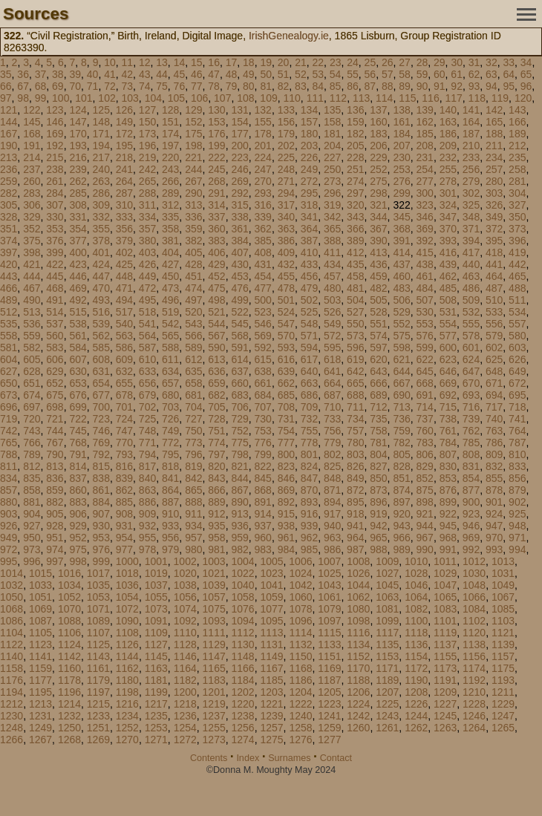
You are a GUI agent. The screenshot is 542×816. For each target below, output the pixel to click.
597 (378, 347)
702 (147, 407)
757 (355, 431)
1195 (40, 692)
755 (309, 431)
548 (309, 324)
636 (216, 371)
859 (54, 490)
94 (491, 86)
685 (286, 395)
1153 (387, 656)
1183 (214, 680)
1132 (300, 644)
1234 (127, 716)
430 (239, 264)
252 (378, 169)
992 (471, 549)
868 (263, 490)
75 (162, 86)
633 (147, 371)
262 (77, 181)
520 (193, 312)
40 (93, 74)
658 (193, 383)
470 (101, 288)
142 (494, 110)
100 (60, 98)
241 (124, 169)
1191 (445, 680)
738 (448, 419)
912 (216, 514)
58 (405, 74)
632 (124, 371)
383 (216, 241)
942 (378, 526)
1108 (127, 633)
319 (332, 205)
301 (448, 193)
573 (355, 336)
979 (170, 549)
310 (124, 205)
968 (448, 538)
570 (286, 336)
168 (31, 134)
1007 (329, 561)
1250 (69, 728)
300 (425, 193)
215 (54, 157)
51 (284, 74)
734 (355, 419)
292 (239, 193)
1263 (445, 728)
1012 (474, 561)
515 (77, 312)
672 (517, 383)
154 (239, 122)
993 (494, 549)
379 (124, 241)
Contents (208, 758)
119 (500, 98)
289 (170, 193)
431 (263, 264)
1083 (445, 609)
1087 (40, 621)
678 (124, 395)
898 (425, 502)
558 (8, 336)
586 (124, 347)
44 (162, 74)
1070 (69, 609)
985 (309, 549)
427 (170, 264)
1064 (416, 597)
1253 (156, 728)
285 (77, 193)
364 (309, 229)
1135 (387, 644)
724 (124, 419)
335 (170, 217)
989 (401, 549)
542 (170, 324)
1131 (271, 644)
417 (471, 252)
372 (494, 229)
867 (239, 490)
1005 (271, 561)
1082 (416, 609)
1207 (387, 692)
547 (286, 324)
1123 (40, 644)
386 (286, 241)
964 (355, 538)
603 (517, 347)
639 (286, 371)
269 (239, 181)
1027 (387, 573)
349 (494, 217)
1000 (127, 561)
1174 (474, 668)
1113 (271, 633)
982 (239, 549)
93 (474, 86)
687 (332, 395)
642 (355, 371)
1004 (242, 561)
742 (8, 431)
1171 (387, 668)
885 (124, 502)
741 (517, 419)
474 (193, 288)
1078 (300, 609)
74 (145, 86)
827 (378, 466)
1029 (445, 573)
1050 (11, 597)
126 (124, 110)
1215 (98, 704)
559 (31, 336)
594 (309, 347)
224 (263, 157)
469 (77, 288)
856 (517, 478)
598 (401, 347)
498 (216, 300)
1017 (98, 573)
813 (54, 466)
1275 (271, 739)
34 (526, 62)
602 (494, 347)
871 (332, 490)
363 (286, 229)
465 (517, 276)
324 (448, 205)
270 (263, 181)
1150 (300, 656)
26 (388, 62)
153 (216, 122)
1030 (474, 573)
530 (425, 312)
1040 (243, 585)
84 (318, 86)
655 (124, 383)
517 (124, 312)
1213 (40, 704)
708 (286, 407)
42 (128, 74)
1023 (271, 573)
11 (128, 62)
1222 (300, 704)
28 (422, 62)
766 (31, 442)
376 (54, 241)
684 (263, 395)
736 (401, 419)
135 (332, 110)
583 (54, 347)
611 (170, 359)
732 (309, 419)
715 (448, 407)
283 (31, 193)
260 (31, 181)
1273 (214, 739)
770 (124, 442)
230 (401, 157)
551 (378, 324)
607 (77, 359)
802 (332, 454)
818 (170, 466)
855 (494, 478)
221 (193, 157)
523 (263, 312)
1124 (69, 644)
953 (101, 538)
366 (355, 229)
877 (471, 490)
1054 (127, 597)
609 (124, 359)
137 (378, 110)
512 (8, 312)
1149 (271, 656)
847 (309, 478)
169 (54, 134)
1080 (358, 609)
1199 (156, 692)
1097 (329, 621)
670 (471, 383)
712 (378, 407)
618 (332, 359)
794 (147, 454)
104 (153, 98)
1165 (214, 668)
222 (216, 157)
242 (147, 169)
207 (401, 145)
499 (239, 300)
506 (401, 300)
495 (147, 300)
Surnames (289, 758)
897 (401, 502)
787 (517, 442)
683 (239, 395)
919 (378, 514)
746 (101, 431)
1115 (329, 633)
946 (471, 526)
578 (471, 336)
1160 (69, 668)
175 (193, 134)
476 (239, 288)
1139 (503, 644)
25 (370, 62)
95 (509, 86)
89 (405, 86)
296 (332, 193)
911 (193, 514)
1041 (271, 585)
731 (286, 419)
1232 (69, 716)
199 (216, 145)
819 (193, 466)
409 (286, 252)
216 (77, 157)
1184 (243, 680)
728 (216, 419)
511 (517, 300)
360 (216, 229)
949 (8, 538)
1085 (503, 609)
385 (263, 241)
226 (309, 157)
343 (355, 217)
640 (309, 371)
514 (54, 312)
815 (101, 466)
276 (401, 181)
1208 (416, 692)
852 (425, 478)
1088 (69, 621)
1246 (474, 716)
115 (407, 98)
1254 (185, 728)
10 (110, 62)
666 (378, 383)
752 (239, 431)
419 (517, 252)
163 (448, 122)
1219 (214, 704)
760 (425, 431)
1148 (243, 656)
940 (332, 526)
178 (263, 134)
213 (8, 157)
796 (193, 454)
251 (355, 169)
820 (216, 466)
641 (332, 371)
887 (170, 502)
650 (8, 383)
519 (170, 312)
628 (31, 371)
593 (286, 347)
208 (425, 145)
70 (75, 86)
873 (378, 490)
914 (263, 514)
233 (471, 157)
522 (239, 312)
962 (309, 538)
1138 (474, 644)
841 (170, 478)
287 (124, 193)
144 (8, 122)
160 (378, 122)
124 (77, 110)
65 (526, 74)
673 (8, 395)
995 (8, 561)
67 (23, 86)
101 (83, 98)
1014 (11, 573)
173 (147, 134)
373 (517, 229)
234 (494, 157)
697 (31, 407)
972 (8, 549)
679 (147, 395)
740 (494, 419)
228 (355, 157)
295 (309, 193)
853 (448, 478)
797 (216, 454)
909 (147, 514)
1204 (300, 692)
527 (355, 312)
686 (309, 395)
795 (170, 454)
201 (263, 145)
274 (355, 181)
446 (77, 276)
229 (378, 157)
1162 (127, 668)
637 (239, 371)
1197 (98, 692)
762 (471, 431)
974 (54, 549)
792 (101, 454)
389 (355, 241)
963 (332, 538)
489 (8, 300)
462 (448, 276)
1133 (329, 644)
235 (517, 157)
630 (77, 371)
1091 (156, 621)
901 (494, 502)
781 (378, 442)
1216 (127, 704)
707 (263, 407)
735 (378, 419)
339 (263, 217)
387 (309, 241)
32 (491, 62)
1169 (329, 668)
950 (31, 538)
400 (77, 252)
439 (448, 264)
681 (193, 395)
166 (517, 122)
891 (263, 502)
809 (494, 454)
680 (170, 395)
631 (101, 371)
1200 (185, 692)
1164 (185, 668)
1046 (416, 585)
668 (425, 383)
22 (318, 62)
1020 (185, 573)
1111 (214, 633)
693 (471, 395)
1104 (11, 633)
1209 (445, 692)
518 (147, 312)
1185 (271, 680)
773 (193, 442)
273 (332, 181)
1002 (185, 561)
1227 (445, 704)
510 (494, 300)
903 (8, 514)
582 (31, 347)
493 (101, 300)
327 (517, 205)
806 (425, 454)
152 (193, 122)
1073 (156, 609)
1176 (11, 680)
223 (239, 157)
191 (31, 145)
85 (336, 86)
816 (124, 466)
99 (41, 98)
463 (471, 276)
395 (494, 241)
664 (332, 383)
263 (101, 181)
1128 (185, 644)
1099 (387, 621)
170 (77, 134)
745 (77, 431)
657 (170, 383)
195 (124, 145)
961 (286, 538)
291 (216, 193)
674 (31, 395)
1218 (185, 704)
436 (378, 264)
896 (378, 502)
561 (77, 336)
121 (8, 110)
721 (54, 419)
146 (54, 122)
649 (517, 371)
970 (494, 538)
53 (318, 74)
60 (439, 74)
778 (309, 442)
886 (147, 502)
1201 (214, 692)
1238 (243, 716)
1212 (11, 704)
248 (286, 169)
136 (355, 110)
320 (355, 205)
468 (54, 288)
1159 (40, 668)
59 (422, 74)
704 (193, 407)
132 (263, 110)
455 (286, 276)
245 (216, 169)
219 (147, 157)
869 (286, 490)
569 (263, 336)
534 (517, 312)
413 (378, 252)
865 (193, 490)
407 (239, 252)
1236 (185, 716)
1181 (156, 680)
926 (8, 526)
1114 (300, 633)
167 (8, 134)
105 (176, 98)
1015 (40, 573)
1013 (503, 561)
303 (494, 193)
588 (170, 347)
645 (425, 371)
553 (425, 324)
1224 (358, 704)
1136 (416, 644)
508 (448, 300)
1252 (127, 728)
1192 (474, 680)
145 (31, 122)
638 (263, 371)
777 (286, 442)
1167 (271, 668)
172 (124, 134)
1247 (503, 716)
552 (401, 324)
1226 (416, 704)
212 (517, 145)
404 (170, 252)
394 (471, 241)
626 (517, 359)
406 (216, 252)
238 (54, 169)
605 (31, 359)
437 (401, 264)
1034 (69, 585)
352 (31, 229)
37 (41, 74)
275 (378, 181)
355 (101, 229)
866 (216, 490)
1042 (300, 585)
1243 (387, 716)
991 (448, 549)
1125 (98, 644)
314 (216, 205)
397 (8, 252)
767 (54, 442)
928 (54, 526)
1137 (445, 644)
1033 (40, 585)
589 (193, 347)
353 (54, 229)
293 (263, 193)
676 (77, 395)
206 (378, 145)
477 (263, 288)
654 (101, 383)
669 (448, 383)
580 (517, 336)
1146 (185, 656)
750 (193, 431)
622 (425, 359)
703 (170, 407)
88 (388, 86)
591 (239, 347)
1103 (503, 621)
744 (54, 431)
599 (425, 347)
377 (77, 241)
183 (378, 134)
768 (77, 442)
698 (54, 407)
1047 (445, 585)
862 (124, 490)
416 (448, 252)
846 (286, 478)
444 (31, 276)
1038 (185, 585)
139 (425, 110)
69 (58, 86)
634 (170, 371)
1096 (300, 621)
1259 (329, 728)
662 (286, 383)
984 (286, 549)
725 (147, 419)
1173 (445, 668)
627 (8, 371)
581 (8, 347)
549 (332, 324)
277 (425, 181)
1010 (416, 561)
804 (378, 454)
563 (124, 336)
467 (31, 288)
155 (263, 122)
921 (425, 514)
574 (378, 336)
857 (8, 490)
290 (193, 193)
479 (309, 288)
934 (193, 526)
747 (124, 431)
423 (77, 264)
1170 (358, 668)
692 (448, 395)
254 (425, 169)
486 (471, 288)
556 (494, 324)
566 (193, 336)
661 (263, 383)
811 (8, 466)
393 (448, 241)
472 (147, 288)
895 (355, 502)
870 (309, 490)
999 (101, 561)
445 (54, 276)
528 (378, 312)
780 (355, 442)
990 (425, 549)
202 (286, 145)
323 (425, 205)
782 (401, 442)
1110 (185, 633)
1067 (503, 597)
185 (425, 134)
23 (336, 62)
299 (401, 193)
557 (517, 324)
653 (77, 383)
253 (401, 169)
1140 (11, 656)
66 (6, 86)
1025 (329, 573)
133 (286, 110)
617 (309, 359)
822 (263, 466)
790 (54, 454)
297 (355, 193)
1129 (214, 644)
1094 (243, 621)
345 (401, 217)
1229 (503, 704)
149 (124, 122)
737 (425, 419)
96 (526, 86)
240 (101, 169)
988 (378, 549)
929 (77, 526)
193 (77, 145)
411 (332, 252)
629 (54, 371)
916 (309, 514)
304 (517, 193)
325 (471, 205)
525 (309, 312)
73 (128, 86)
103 (130, 98)
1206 (358, 692)
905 (54, 514)
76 (180, 86)
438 (425, 264)
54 (336, 74)
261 (54, 181)
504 (355, 300)
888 (193, 502)
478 (286, 288)
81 (266, 86)
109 (268, 98)
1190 (416, 680)
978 (147, 549)
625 (494, 359)
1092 (185, 621)
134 (309, 110)
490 (31, 300)
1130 (243, 644)
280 (494, 181)
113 (361, 98)
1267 (40, 739)
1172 (416, 668)
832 (494, 466)
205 (355, 145)
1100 (416, 621)
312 (170, 205)
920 (401, 514)
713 (401, 407)
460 (401, 276)
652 (54, 383)
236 (8, 169)
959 (239, 538)
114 (384, 98)
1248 (11, 728)
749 (170, 431)
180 (309, 134)
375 (31, 241)
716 (471, 407)
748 (147, 431)
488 (517, 288)
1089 (98, 621)
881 (31, 502)
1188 (358, 680)
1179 (98, 680)
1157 (503, 656)
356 (124, 229)
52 (301, 74)
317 (286, 205)
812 (31, 466)
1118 (416, 633)
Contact (336, 758)
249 (309, 169)
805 (401, 454)
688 (355, 395)
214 (31, 157)
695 (517, 395)
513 (31, 312)
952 (77, 538)
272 (309, 181)
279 (471, 181)
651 (31, 383)
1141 (40, 656)
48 (232, 74)
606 (54, 359)
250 (332, 169)
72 (110, 86)
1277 (329, 739)
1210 (474, 692)
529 (401, 312)
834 (8, 478)
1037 (156, 585)
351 (8, 229)
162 (425, 122)
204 (332, 145)
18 (249, 62)
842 (193, 478)
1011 (445, 561)
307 (54, 205)
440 (471, 264)
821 (239, 466)
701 (124, 407)
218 (124, 157)
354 (77, 229)
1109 (156, 633)
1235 (156, 716)
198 (193, 145)
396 (517, 241)
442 (517, 264)
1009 (387, 561)
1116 (358, 633)
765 (8, 442)
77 (197, 86)
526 (332, 312)
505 (378, 300)
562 (101, 336)
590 (216, 347)
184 (401, 134)
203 (309, 145)
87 (370, 86)
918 (355, 514)
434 (332, 264)
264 (124, 181)
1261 (387, 728)
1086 (11, 621)
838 (101, 478)
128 (170, 110)
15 (197, 62)
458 (355, 276)
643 (378, 371)
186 (448, 134)
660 (239, 383)
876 (448, 490)
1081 (387, 609)
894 (332, 502)
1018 (127, 573)
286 (101, 193)
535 (8, 324)
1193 (503, 680)
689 (378, 395)
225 (286, 157)
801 (309, 454)
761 (448, 431)
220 (170, 157)
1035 (98, 585)
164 (471, 122)
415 (425, 252)
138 (401, 110)
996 (31, 561)
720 (31, 419)
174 (170, 134)
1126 (127, 644)
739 (471, 419)
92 (457, 86)
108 (245, 98)
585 (101, 347)
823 (286, 466)
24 (353, 62)
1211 (503, 692)
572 (332, 336)
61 (457, 74)
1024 (300, 573)
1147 (214, 656)
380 (147, 241)
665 (355, 383)
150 (147, 122)
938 (286, 526)
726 (170, 419)
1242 (358, 716)
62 (474, 74)
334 (147, 217)
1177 (40, 680)
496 (170, 300)
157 (309, 122)
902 (517, 502)
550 (355, 324)
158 (332, 122)
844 (239, 478)
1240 (300, 716)
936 (239, 526)
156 (286, 122)
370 (448, 229)
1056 (185, 597)
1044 (358, 585)
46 (197, 74)
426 (147, 264)
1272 (185, 739)
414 (401, 252)
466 (8, 288)
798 (239, 454)
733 (332, 419)
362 (263, 229)
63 (491, 74)
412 (355, 252)
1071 (98, 609)
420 (8, 264)
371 (471, 229)
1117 (387, 633)
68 (41, 86)
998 (77, 561)
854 (471, 478)
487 (494, 288)
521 (216, 312)
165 (494, 122)
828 (401, 466)
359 (193, 229)
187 (471, 134)
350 (517, 217)
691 (425, 395)
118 (477, 98)
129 (193, 110)
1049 (503, 585)
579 (494, 336)
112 (338, 98)
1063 (387, 597)
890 (239, 502)
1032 (11, 585)
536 (31, 324)
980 (193, 549)
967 (425, 538)
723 (101, 419)
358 (170, 229)
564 (147, 336)
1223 (329, 704)
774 (216, 442)
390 (378, 241)
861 (101, 490)
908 (124, 514)
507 (425, 300)
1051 (40, 597)
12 (145, 62)
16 (214, 62)
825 (332, 466)
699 (77, 407)
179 (286, 134)
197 (170, 145)
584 (77, 347)
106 (199, 98)
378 (101, 241)
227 (332, 157)
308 (77, 205)
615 (263, 359)
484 (425, 288)
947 (494, 526)
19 (266, 62)
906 (77, 514)
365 (332, 229)
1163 (156, 668)
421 (31, 264)
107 (222, 98)
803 (355, 454)
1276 (300, 739)
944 (425, 526)
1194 (11, 692)
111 (315, 98)
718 (517, 407)
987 (355, 549)
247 (263, 169)
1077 (271, 609)
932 (147, 526)
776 (263, 442)
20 (284, 62)
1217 (156, 704)
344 (378, 217)
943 (401, 526)
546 (263, 324)
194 (101, 145)
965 (378, 538)
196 (147, 145)
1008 (358, 561)
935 (216, 526)
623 (448, 359)
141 (471, 110)
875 (425, 490)
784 (448, 442)
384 (239, 241)
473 (170, 288)
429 (216, 264)
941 (355, 526)
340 (286, 217)
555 (471, 324)
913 (239, 514)
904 (31, 514)
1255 (214, 728)
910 (170, 514)
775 (239, 442)
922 (448, 514)
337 (216, 217)
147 (77, 122)
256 (471, 169)
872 (355, 490)
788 (8, 454)
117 (453, 98)
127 (147, 110)
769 (101, 442)
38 (58, 74)
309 (101, 205)
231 (425, 157)
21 (301, 62)
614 (239, 359)
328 (8, 217)
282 (8, 193)
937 (263, 526)
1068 (11, 609)
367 (378, 229)
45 (180, 74)
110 (291, 98)
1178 (69, 680)
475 (216, 288)
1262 (416, 728)
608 (101, 359)
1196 (69, 692)
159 (355, 122)
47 (214, 74)
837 (77, 478)
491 (54, 300)
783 (425, 442)
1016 (69, 573)
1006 (300, 561)
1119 (445, 633)
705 (216, 407)
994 (517, 549)
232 (448, 157)
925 (517, 514)
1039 (214, 585)
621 (401, 359)
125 (101, 110)
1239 (271, 716)
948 (517, 526)
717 (494, 407)
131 (239, 110)
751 (216, 431)
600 (448, 347)
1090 (127, 621)
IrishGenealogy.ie (289, 36)
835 (31, 478)
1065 (445, 597)
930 (101, 526)
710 (332, 407)
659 (216, 383)
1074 (185, 609)
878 (494, 490)
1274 (243, 739)
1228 (474, 704)
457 (332, 276)
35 (6, 74)
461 (425, 276)
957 (193, 538)
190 (8, 145)
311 (147, 205)
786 (494, 442)
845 (263, 478)
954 (124, 538)
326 (494, 205)
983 (263, 549)
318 (309, 205)
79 (232, 86)
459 (378, 276)
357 (147, 229)
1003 (214, 561)
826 (355, 466)
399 (54, 252)
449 (147, 276)
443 (8, 276)
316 (263, 205)
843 (216, 478)
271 (286, 181)
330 (54, 217)
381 (170, 241)
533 (494, 312)
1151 (329, 656)
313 (193, 205)
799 (263, 454)
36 (23, 74)
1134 (358, 644)
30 (457, 62)
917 (332, 514)
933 (170, 526)
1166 (243, 668)
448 (124, 276)
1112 (243, 633)
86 (353, 86)
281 (517, 181)
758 (378, 431)
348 (471, 217)
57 (388, 74)
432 (286, 264)
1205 (329, 692)
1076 (243, 609)
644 (401, 371)
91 (439, 86)
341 (309, 217)
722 (77, 419)
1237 (214, 716)
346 (425, 217)
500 (263, 300)
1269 (98, 739)
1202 (243, 692)
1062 (358, 597)
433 (309, 264)
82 (284, 86)
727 (193, 419)
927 (31, 526)
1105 (40, 633)
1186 (300, 680)
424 (101, 264)
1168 (300, 668)
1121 (503, 633)
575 (401, 336)
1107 (98, 633)
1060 (300, 597)
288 (147, 193)
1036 (127, 585)
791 (77, 454)
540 (124, 324)
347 (448, 217)
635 (193, 371)
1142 (69, 656)
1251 (98, 728)
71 (93, 86)
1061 (329, 597)
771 (147, 442)
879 (517, 490)
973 (31, 549)
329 (31, 217)
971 (517, 538)
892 (286, 502)
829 (425, 466)
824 (309, 466)
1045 (387, 585)
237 (31, 169)
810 (517, 454)
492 (77, 300)
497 (193, 300)
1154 (416, 656)
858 (31, 490)
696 (8, 407)
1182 (185, 680)
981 (216, 549)
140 (448, 110)
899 (448, 502)
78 (214, 86)
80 (249, 86)
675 (54, 395)
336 (193, 217)
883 (77, 502)
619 (355, 359)
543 (193, 324)
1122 (11, 644)
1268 (69, 739)
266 (170, 181)
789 (31, 454)
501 (286, 300)
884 (101, 502)
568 (239, 336)
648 (494, 371)
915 (286, 514)
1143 (98, 656)
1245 (445, 716)
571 (309, 336)
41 (110, 74)
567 (216, 336)
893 (309, 502)
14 (180, 62)
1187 (329, 680)
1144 (127, 656)
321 (378, 205)
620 (378, 359)
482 (378, 288)
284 (54, 193)
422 (54, 264)
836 (54, 478)
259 (8, 181)
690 (401, 395)
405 (193, 252)
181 (332, 134)
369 (425, 229)
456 (309, 276)
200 (239, 145)
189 (517, 134)
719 (8, 419)
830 (448, 466)
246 (239, 169)
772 (170, 442)
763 (494, 431)
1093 (214, 621)
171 (101, 134)
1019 (156, 573)
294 (286, 193)
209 (448, 145)
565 (170, 336)
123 (54, 110)
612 (193, 359)
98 (23, 98)
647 (471, 371)
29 (439, 62)
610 (147, 359)
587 (147, 347)
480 (332, 288)
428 (193, 264)
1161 (98, 668)
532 (471, 312)
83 (301, 86)
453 (239, 276)
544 (216, 324)
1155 (445, 656)
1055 (156, 597)
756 (332, 431)
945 (448, 526)
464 (494, 276)
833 (517, 466)
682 (216, 395)
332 (101, 217)
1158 (11, 668)
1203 (271, 692)
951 (54, 538)
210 (471, 145)
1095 (271, 621)
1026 (358, 573)
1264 (474, 728)
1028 (416, 573)
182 (355, 134)
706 (239, 407)
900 (471, 502)
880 (8, 502)
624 (471, 359)
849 (355, 478)
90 (422, 86)
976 (101, 549)
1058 (243, 597)
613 (216, 359)
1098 (358, 621)
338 (239, 217)
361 (239, 229)
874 (401, 490)
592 (263, 347)
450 (170, 276)
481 (355, 288)
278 (448, 181)
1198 (127, 692)
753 (263, 431)
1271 (156, 739)
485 (448, 288)
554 (448, 324)
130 (216, 110)
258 (517, 169)
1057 (214, 597)
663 (309, 383)
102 (106, 98)
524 (286, 312)
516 (101, 312)
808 (471, 454)
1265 (503, 728)
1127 (156, 644)
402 (124, 252)
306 (31, 205)
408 (263, 252)
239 (77, 169)
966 (401, 538)
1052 (69, 597)
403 (147, 252)
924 (494, 514)
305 (8, 205)
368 (401, 229)
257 (494, 169)
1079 (329, 609)
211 (494, 145)
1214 (69, 704)
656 (147, 383)
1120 (474, 633)
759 (401, 431)
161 (401, 122)
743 (31, 431)
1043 (329, 585)
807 (448, 454)
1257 (271, 728)
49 (249, 74)
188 (494, 134)
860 (77, 490)
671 (494, 383)
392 (425, 241)
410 (309, 252)
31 (474, 62)
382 (193, 241)
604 (8, 359)
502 (309, 300)
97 (6, 98)
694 (494, 395)
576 (425, 336)
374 (8, 241)
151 (170, 122)
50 (266, 74)
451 (193, 276)
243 (170, 169)
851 (401, 478)
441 (494, 264)
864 (170, 490)
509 (471, 300)
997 (54, 561)
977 (124, 549)
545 (239, 324)
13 (162, 62)
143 (517, 110)
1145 (156, 656)
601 (471, 347)
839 (124, 478)
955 (147, 538)
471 (124, 288)
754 (286, 431)
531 (448, 312)
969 (471, 538)
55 (353, 74)
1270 (127, 739)
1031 (503, 573)
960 (263, 538)
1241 (329, 716)
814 (77, 466)
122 (31, 110)
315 (239, 205)
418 (494, 252)
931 (124, 526)
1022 (243, 573)
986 (332, 549)
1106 (69, 633)
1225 (387, 704)
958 (216, 538)
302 (471, 193)
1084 (474, 609)
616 (286, 359)
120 (523, 98)
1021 (214, 573)
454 (263, 276)
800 (286, 454)
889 (216, 502)
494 (124, 300)
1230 (11, 716)
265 (147, 181)
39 (75, 74)
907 (101, 514)
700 (101, 407)
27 (405, 62)
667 (401, 383)
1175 (503, 668)
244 (193, 169)
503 (332, 300)
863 (147, 490)
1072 (127, 609)
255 (448, 169)
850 (378, 478)
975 (77, 549)
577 (448, 336)
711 (355, 407)
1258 (300, 728)
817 (147, 466)
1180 (127, 680)
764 (517, 431)
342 (332, 217)
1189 (387, 680)
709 (309, 407)
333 (124, 217)
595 (332, 347)
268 (216, 181)
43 (145, 74)
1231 (40, 716)
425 (124, 264)
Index (247, 758)
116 (430, 98)
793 (124, 454)
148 (101, 122)
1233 (98, 716)
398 (31, 252)
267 (193, 181)
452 (216, 276)
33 (509, 62)
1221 (271, 704)
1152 (358, 656)
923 (471, 514)
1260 (358, 728)
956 (170, 538)
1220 (243, 704)
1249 (40, 728)
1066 (474, 597)
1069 (40, 609)
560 (54, 336)
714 (425, 407)
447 (101, 276)
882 (54, 502)
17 (232, 62)
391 (401, 241)
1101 (445, 621)
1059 (271, 597)
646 (448, 371)
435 (355, 264)
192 (54, 145)
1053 (98, 597)
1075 (214, 609)
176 (216, 134)
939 (309, 526)
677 (101, 395)
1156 (474, 656)
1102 (474, 621)
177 (239, 134)
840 (147, 478)
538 (77, 324)
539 (101, 324)
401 (101, 252)
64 (509, 74)
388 (332, 241)
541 (147, 324)
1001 (156, 561)
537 (54, 324)
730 (263, 419)
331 (77, 217)
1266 (11, 739)
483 (401, 288)
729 (239, 419)
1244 (416, 716)
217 (101, 157)
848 (332, 478)
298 (378, 193)
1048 (474, 585)
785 (471, 442)
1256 (243, 728)
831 (471, 466)
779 (332, 442)
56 (370, 74)
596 (355, 347)
